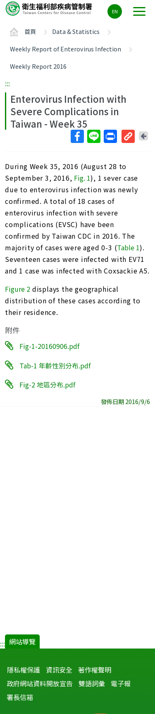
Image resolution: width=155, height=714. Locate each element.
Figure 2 (17, 289)
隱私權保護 (23, 670)
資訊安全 (59, 670)
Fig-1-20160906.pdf (49, 346)
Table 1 (128, 247)
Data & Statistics (76, 31)
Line (93, 136)
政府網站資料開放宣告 (40, 683)
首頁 (30, 31)
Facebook (77, 136)
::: (7, 83)
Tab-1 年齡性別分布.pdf (55, 365)
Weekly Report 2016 (38, 66)
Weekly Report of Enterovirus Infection (65, 48)
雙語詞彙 (92, 683)
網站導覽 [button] (22, 641)
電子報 (121, 683)
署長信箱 (20, 697)
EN (115, 11)
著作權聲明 (94, 670)
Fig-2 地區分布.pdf (47, 385)
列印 (110, 136)
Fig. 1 (82, 178)
